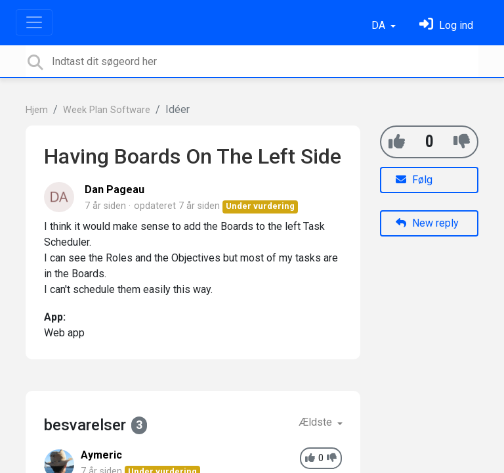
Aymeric (101, 455)
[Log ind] (446, 25)
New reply (427, 223)
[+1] (396, 141)
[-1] (461, 141)
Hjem (37, 110)
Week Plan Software (106, 110)
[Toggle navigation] (34, 22)
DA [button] (379, 25)
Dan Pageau (114, 189)
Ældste (317, 422)
